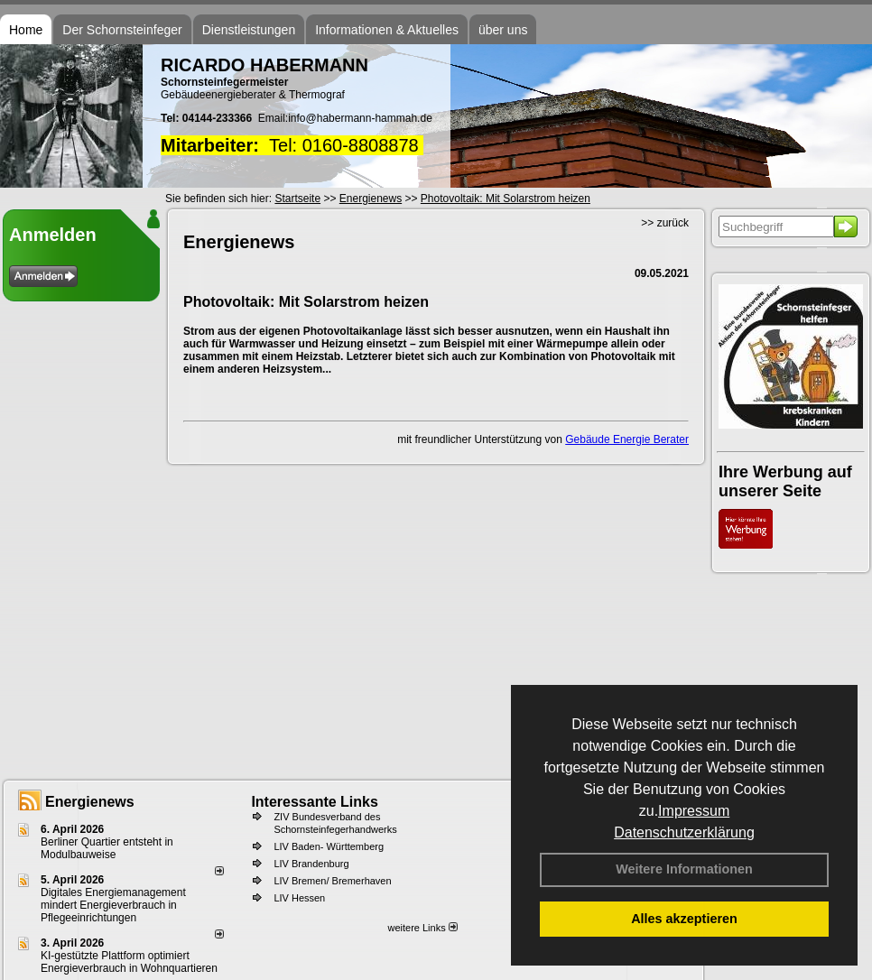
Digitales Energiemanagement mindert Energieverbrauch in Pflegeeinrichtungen (113, 905)
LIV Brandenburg (311, 863)
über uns (502, 30)
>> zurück (665, 223)
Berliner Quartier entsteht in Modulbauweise (107, 848)
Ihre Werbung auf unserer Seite (785, 481)
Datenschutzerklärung (684, 832)
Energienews (90, 801)
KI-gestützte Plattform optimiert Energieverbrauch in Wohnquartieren (129, 962)
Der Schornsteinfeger (121, 30)
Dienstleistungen (249, 30)
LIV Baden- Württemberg (329, 846)
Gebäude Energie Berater (627, 439)
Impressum (693, 810)
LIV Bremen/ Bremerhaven (332, 880)
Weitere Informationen (684, 869)
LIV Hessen (299, 897)
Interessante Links (314, 801)
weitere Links (422, 927)
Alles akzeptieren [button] (684, 918)
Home (25, 30)
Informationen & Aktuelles (387, 30)
